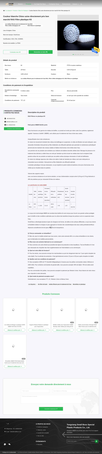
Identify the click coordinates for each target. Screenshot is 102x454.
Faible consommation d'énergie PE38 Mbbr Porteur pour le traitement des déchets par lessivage (87, 325)
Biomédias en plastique (79, 284)
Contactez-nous (54, 4)
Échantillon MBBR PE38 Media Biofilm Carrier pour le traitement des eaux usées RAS (14, 362)
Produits (28, 4)
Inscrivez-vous (94, 441)
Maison (20, 4)
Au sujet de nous (40, 4)
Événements (66, 4)
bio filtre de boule (42, 284)
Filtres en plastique (23, 10)
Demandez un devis (40, 52)
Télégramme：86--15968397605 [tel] (13, 428)
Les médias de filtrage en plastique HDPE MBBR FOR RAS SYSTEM (14, 325)
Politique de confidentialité (9, 452)
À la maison (8, 10)
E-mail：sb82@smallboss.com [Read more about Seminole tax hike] (12, 431)
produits (15, 10)
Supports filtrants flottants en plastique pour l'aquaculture (38, 325)
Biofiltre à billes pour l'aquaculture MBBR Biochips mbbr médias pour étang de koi (63, 325)
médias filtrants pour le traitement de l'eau (60, 284)
